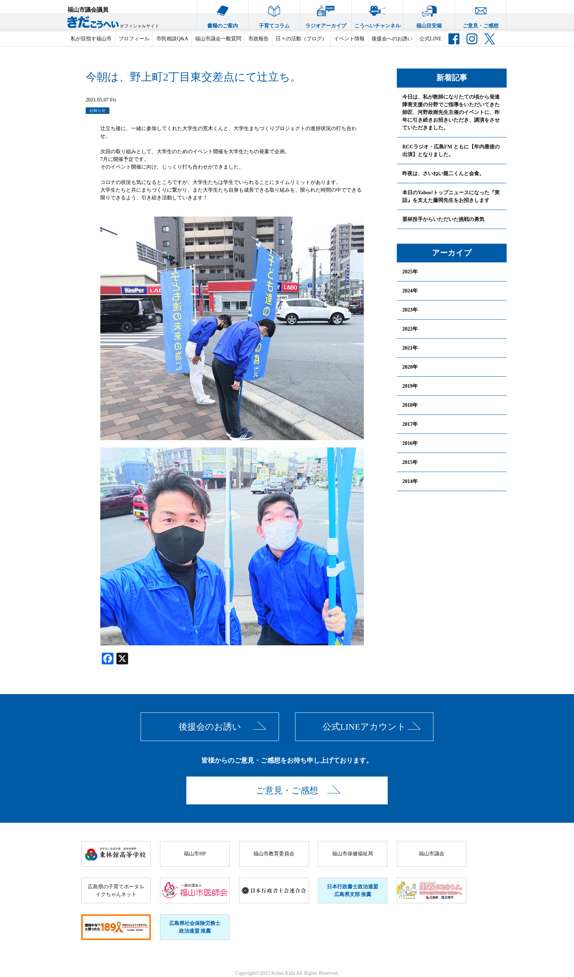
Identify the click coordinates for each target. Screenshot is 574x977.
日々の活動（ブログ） (301, 38)
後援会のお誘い (210, 726)
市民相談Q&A (172, 38)
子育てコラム (274, 14)
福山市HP (195, 853)
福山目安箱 (429, 14)
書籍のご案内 (222, 14)
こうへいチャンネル (377, 14)
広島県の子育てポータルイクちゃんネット (116, 890)
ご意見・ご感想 (481, 14)
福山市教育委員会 (273, 853)
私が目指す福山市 (91, 38)
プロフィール (134, 38)
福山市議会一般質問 (218, 38)
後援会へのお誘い (392, 38)
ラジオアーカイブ (325, 14)
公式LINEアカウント (364, 726)
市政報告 (258, 38)
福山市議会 (431, 853)
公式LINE (430, 38)
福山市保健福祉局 (352, 853)
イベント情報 (349, 38)
